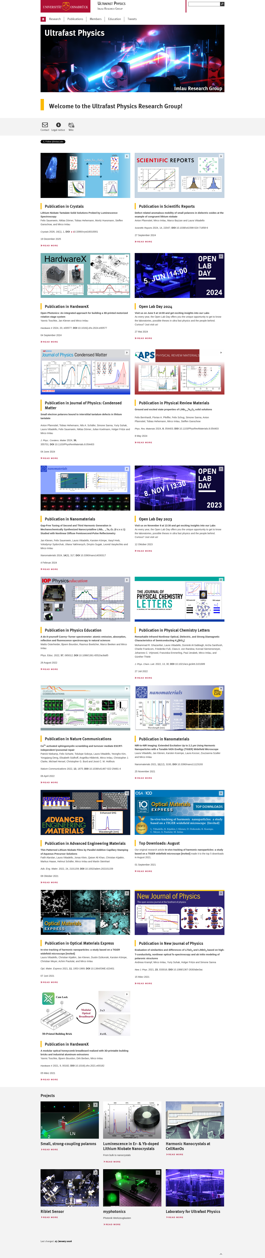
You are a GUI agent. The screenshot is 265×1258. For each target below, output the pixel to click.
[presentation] (104, 529)
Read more (49, 245)
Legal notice (58, 129)
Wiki (71, 129)
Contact (45, 129)
